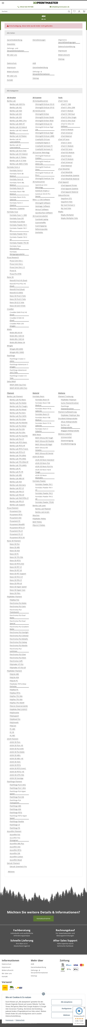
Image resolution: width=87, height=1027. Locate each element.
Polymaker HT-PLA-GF (18, 667)
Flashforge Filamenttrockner (67, 407)
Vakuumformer (64, 195)
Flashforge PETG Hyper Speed (18, 817)
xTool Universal (66, 133)
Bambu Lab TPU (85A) (18, 455)
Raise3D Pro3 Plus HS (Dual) (18, 285)
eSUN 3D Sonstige (16, 778)
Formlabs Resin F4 (17, 188)
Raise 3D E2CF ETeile (17, 306)
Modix (9, 329)
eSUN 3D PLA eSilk (17, 749)
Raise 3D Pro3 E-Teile (18, 299)
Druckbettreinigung (68, 444)
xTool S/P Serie (63, 139)
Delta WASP (11, 381)
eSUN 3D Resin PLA (42, 463)
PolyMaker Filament (14, 596)
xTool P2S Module (67, 152)
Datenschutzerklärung (66, 46)
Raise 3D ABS (15, 547)
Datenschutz (20, 1020)
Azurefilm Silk (15, 853)
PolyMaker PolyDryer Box (70, 415)
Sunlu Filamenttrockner (70, 403)
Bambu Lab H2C (16, 107)
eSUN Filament (12, 739)
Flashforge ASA (15, 809)
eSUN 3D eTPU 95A (17, 775)
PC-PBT (12, 735)
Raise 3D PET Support (18, 574)
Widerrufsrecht (64, 55)
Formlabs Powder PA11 (18, 225)
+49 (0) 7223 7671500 (25, 7)
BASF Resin (37, 434)
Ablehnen (66, 1015)
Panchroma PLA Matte (18, 603)
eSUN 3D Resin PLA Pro (44, 466)
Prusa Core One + (16, 261)
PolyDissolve (14, 712)
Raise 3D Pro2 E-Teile (18, 296)
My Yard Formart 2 (68, 205)
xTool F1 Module (67, 111)
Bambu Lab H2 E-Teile (18, 151)
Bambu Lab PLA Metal (18, 426)
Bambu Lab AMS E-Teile (19, 164)
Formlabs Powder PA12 (18, 234)
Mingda (10, 346)
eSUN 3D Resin (38, 457)
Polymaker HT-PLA (16, 664)
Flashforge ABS (15, 806)
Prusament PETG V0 (17, 537)
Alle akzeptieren (66, 1002)
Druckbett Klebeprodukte (67, 418)
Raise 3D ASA (15, 551)
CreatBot (10, 309)
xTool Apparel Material (69, 192)
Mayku (60, 211)
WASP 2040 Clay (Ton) (18, 385)
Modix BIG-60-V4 (16, 332)
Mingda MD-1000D (17, 352)
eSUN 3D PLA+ (15, 742)
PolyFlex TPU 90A (16, 696)
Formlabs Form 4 (13, 167)
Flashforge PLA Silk (17, 797)
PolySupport (14, 716)
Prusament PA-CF (16, 531)
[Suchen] (36, 11)
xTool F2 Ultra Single (68, 117)
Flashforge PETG (16, 812)
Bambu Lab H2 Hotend (18, 127)
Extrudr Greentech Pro (18, 866)
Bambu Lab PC (15, 468)
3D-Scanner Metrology (41, 152)
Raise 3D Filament (14, 541)
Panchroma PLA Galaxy (18, 642)
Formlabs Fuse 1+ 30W (18, 215)
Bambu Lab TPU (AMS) (18, 465)
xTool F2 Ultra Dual (68, 121)
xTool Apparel (63, 182)
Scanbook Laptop (41, 219)
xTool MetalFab (64, 169)
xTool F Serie (63, 101)
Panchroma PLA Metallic (19, 639)
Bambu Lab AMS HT (17, 124)
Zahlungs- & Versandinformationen (41, 73)
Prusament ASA (15, 518)
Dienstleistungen (39, 40)
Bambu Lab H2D (16, 111)
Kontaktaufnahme (43, 918)
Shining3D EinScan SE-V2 (44, 104)
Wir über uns (12, 55)
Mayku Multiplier (67, 215)
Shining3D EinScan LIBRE (44, 136)
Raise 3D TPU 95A (16, 557)
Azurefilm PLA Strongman (15, 839)
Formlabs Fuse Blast (17, 222)
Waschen (36, 515)
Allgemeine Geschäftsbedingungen (67, 41)
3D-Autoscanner (39, 182)
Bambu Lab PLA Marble (18, 423)
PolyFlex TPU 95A (16, 699)
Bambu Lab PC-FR (16, 472)
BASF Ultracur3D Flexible (44, 441)
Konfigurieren (66, 1008)
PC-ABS (12, 729)
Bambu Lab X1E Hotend (19, 154)
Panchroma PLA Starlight (19, 632)
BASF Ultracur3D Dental (44, 453)
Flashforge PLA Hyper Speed (18, 792)
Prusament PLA (15, 511)
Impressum (9, 1020)
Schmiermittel (66, 437)
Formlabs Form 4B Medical (16, 175)
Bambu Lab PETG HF (17, 446)
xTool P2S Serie (66, 149)
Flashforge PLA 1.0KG (18, 788)
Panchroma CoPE (16, 661)
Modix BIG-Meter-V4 (17, 342)
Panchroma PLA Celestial (19, 636)
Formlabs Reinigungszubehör (17, 253)
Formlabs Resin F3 (42, 414)
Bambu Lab (11, 101)
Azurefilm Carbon (16, 857)
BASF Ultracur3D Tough (44, 438)
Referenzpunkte (41, 229)
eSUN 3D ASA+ (15, 762)
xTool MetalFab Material (70, 179)
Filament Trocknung (65, 396)
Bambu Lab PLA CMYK (18, 416)
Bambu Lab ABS (16, 475)
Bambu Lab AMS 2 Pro (18, 121)
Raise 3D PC (14, 554)
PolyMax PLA (14, 600)
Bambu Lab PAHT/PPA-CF (19, 498)
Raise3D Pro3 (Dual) (17, 289)
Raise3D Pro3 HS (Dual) (18, 280)
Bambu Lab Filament (15, 396)
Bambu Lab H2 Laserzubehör (15, 140)
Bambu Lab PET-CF (17, 488)
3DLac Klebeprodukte (69, 422)
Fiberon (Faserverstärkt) (19, 706)
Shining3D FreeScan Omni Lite (43, 162)
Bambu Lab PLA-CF (17, 439)
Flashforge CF (15, 825)
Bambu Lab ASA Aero (18, 485)
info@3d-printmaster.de (59, 7)
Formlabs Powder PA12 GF (18, 238)
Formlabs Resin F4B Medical (17, 192)
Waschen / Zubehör (17, 208)
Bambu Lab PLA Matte (18, 403)
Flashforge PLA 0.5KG (18, 785)
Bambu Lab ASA (16, 482)
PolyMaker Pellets (39, 519)
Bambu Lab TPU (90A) (18, 459)
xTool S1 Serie (66, 143)
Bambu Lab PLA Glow (18, 419)
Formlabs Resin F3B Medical (42, 418)
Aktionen (11, 871)
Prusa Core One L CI (17, 267)
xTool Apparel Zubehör (69, 189)
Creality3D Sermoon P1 (44, 146)
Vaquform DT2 (66, 198)
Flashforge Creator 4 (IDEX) (17, 360)
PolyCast (13, 726)
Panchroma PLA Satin (18, 606)
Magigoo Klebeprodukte (70, 431)
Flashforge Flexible (17, 821)
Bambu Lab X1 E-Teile (18, 160)
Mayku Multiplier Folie (69, 218)
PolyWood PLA (15, 719)
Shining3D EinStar (42, 114)
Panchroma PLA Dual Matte (17, 616)
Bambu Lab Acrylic (42, 512)
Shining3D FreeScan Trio (44, 178)
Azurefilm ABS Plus (17, 843)
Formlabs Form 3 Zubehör (16, 204)
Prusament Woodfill (17, 524)
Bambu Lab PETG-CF (17, 452)
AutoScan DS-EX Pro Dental (42, 195)
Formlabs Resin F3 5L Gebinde (43, 424)
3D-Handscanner (39, 111)
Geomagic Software (42, 206)
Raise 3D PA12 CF (16, 577)
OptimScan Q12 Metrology (41, 186)
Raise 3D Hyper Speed (18, 587)
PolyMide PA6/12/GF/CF (18, 709)
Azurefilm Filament (14, 831)
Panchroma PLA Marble (18, 645)
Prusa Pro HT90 (15, 274)
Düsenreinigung (67, 440)
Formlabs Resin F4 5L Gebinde (18, 198)
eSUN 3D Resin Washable (41, 476)
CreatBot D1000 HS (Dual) (17, 319)
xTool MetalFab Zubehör (70, 175)
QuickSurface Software (44, 213)
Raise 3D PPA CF (16, 580)
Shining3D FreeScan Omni (43, 168)
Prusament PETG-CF (17, 528)
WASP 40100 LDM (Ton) (18, 388)
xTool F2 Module (67, 129)
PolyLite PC (14, 681)
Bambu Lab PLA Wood (18, 409)
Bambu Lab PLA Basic (18, 400)
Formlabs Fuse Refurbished (15, 247)
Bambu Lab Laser (39, 505)
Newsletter (11, 44)
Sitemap (61, 59)
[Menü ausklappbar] (3, 2)
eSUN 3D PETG (15, 765)
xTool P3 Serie (66, 156)
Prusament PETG (16, 514)
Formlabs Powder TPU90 (44, 502)
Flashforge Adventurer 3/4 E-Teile (18, 371)
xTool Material (66, 136)
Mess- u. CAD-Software (41, 199)
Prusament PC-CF (16, 534)
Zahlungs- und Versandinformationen (15, 49)
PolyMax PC (14, 690)
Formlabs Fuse (12, 212)
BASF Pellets (37, 522)
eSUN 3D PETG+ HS (17, 772)
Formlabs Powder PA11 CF (18, 229)
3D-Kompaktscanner (40, 101)
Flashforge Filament (14, 781)
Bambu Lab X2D (16, 117)
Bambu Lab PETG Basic (18, 442)
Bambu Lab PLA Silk (17, 429)
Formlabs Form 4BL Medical (17, 184)
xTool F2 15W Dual (68, 114)
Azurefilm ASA (15, 847)
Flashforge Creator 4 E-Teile (18, 377)
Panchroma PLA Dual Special (17, 622)
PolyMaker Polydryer (68, 400)
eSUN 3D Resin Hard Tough (43, 471)
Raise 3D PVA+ (15, 593)
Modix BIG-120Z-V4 (17, 339)
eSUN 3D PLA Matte (17, 752)
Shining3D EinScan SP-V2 (44, 107)
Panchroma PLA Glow (18, 654)
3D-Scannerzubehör (40, 216)
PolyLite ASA (14, 677)
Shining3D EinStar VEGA (44, 121)
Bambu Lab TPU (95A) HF (19, 462)
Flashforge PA (15, 828)
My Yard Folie (66, 208)
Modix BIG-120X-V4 (17, 336)
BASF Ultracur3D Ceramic (41, 449)
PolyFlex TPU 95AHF (17, 703)
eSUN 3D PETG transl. (18, 768)
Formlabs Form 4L (16, 179)
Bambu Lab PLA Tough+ (19, 406)
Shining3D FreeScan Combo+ (43, 157)
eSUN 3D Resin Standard (44, 460)
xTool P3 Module (67, 159)
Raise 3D (10, 277)
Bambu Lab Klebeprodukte (66, 426)
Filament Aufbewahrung (67, 412)
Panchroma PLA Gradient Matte (19, 628)
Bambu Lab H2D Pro (17, 104)
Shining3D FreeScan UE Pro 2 (44, 174)
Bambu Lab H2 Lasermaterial (15, 146)
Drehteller (39, 232)
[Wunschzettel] (74, 11)
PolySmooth (14, 722)
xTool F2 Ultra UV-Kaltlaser (67, 125)
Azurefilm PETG (15, 850)
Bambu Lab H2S (16, 114)
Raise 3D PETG (15, 560)
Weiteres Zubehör (65, 434)
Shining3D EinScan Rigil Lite (44, 128)
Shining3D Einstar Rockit (44, 117)
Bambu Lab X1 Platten (18, 157)
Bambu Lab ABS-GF (17, 478)
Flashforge (11, 355)
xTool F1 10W (66, 104)
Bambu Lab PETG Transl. (19, 449)
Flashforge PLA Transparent (15, 801)
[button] (79, 11)
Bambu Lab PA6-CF (17, 491)
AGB (34, 63)
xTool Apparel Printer (69, 185)
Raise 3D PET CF (16, 567)
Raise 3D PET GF (16, 570)
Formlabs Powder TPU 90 (19, 243)
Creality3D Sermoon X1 (44, 149)
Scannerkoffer (40, 222)
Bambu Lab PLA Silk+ (17, 432)
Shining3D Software (42, 203)
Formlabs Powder (39, 481)
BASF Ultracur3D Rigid (43, 444)
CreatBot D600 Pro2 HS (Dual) (18, 313)
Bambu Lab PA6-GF (17, 495)
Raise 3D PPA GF (16, 583)
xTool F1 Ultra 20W (68, 107)
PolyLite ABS (14, 674)
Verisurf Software (41, 209)
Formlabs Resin (38, 396)
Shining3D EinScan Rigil (44, 133)
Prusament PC (15, 521)
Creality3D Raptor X (42, 143)
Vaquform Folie (66, 202)
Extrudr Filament (13, 863)
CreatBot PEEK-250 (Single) (17, 325)
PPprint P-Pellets (39, 525)
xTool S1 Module (67, 146)
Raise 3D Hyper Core (17, 590)
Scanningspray (41, 226)
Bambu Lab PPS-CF (17, 501)
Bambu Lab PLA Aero (17, 413)
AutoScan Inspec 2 (42, 191)
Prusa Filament (12, 508)
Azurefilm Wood (16, 860)
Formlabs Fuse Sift (17, 218)
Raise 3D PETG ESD (17, 564)
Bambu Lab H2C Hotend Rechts (19, 131)
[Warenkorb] (83, 11)
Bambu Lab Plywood (43, 509)
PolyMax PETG (15, 693)
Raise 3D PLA (14, 544)
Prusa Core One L (16, 264)
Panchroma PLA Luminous (16, 650)
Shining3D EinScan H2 (43, 124)
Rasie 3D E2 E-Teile (17, 302)
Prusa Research (13, 257)
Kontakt (10, 80)
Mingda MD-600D (16, 349)
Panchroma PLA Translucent (16, 611)
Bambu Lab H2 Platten (18, 136)
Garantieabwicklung (14, 40)
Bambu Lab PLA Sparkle (19, 436)
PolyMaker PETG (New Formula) (18, 685)
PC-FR (12, 732)
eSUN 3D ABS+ (15, 755)
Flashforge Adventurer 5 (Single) (19, 365)
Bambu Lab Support (17, 505)
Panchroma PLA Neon (18, 658)
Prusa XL (13, 270)
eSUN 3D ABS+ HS (16, 758)
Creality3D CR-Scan (42, 139)
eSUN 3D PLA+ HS (16, 745)
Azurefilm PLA (15, 834)
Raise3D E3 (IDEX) (16, 293)
